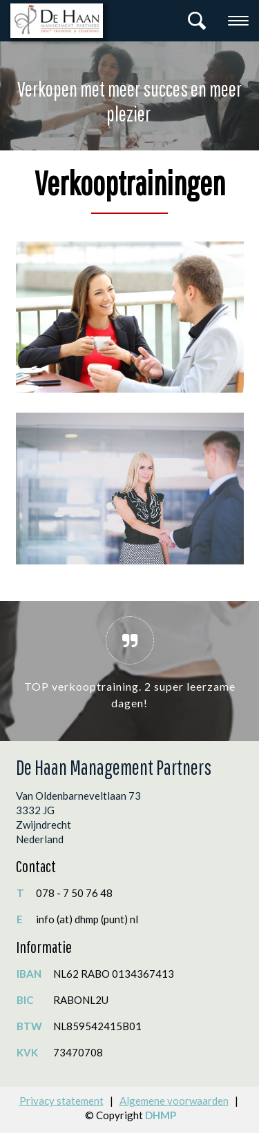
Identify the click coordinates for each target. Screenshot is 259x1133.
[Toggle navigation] (238, 20)
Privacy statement (61, 1100)
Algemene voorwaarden (174, 1100)
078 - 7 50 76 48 (74, 893)
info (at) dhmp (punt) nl (87, 919)
